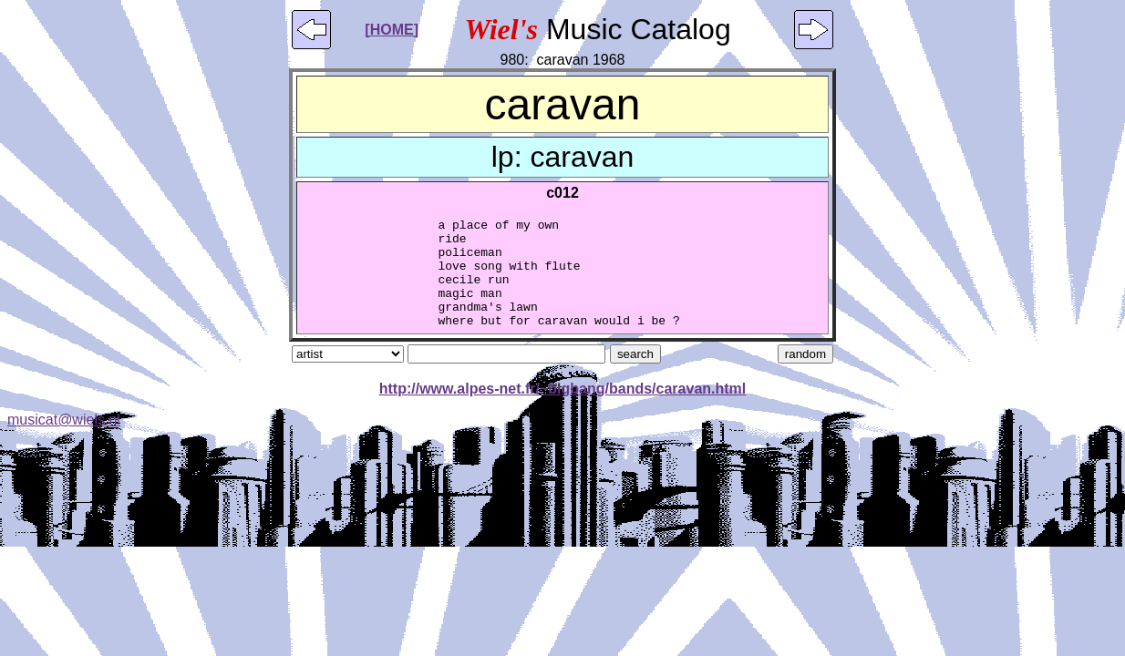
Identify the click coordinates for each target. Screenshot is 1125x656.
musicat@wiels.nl (63, 441)
